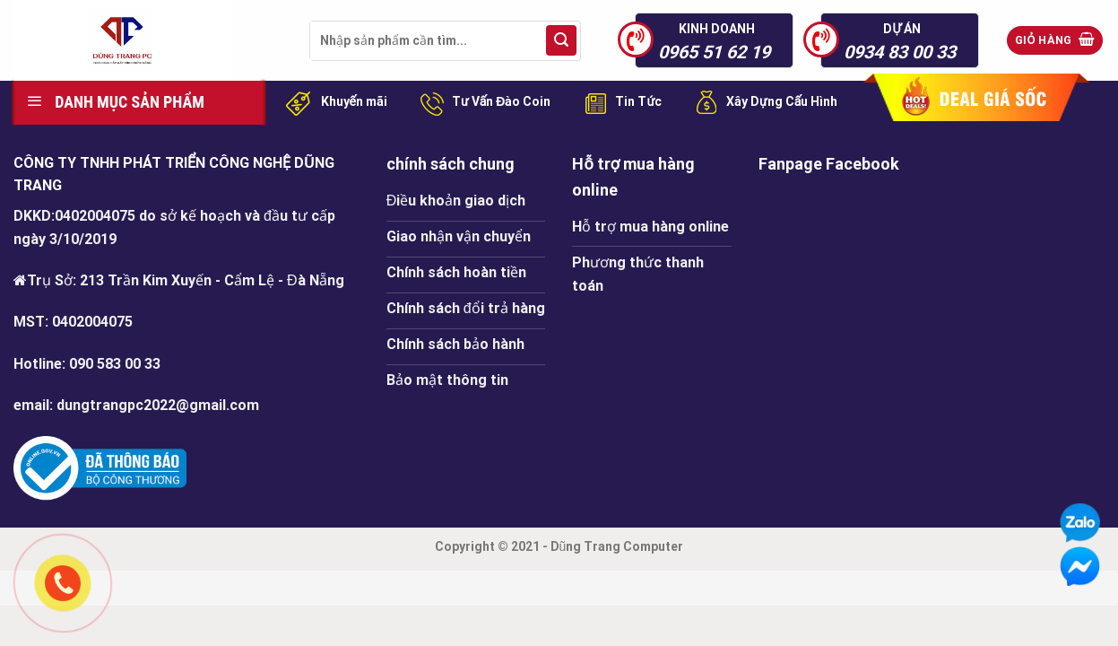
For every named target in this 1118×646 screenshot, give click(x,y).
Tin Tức (619, 102)
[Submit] (561, 40)
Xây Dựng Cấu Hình (763, 102)
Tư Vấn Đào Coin (482, 102)
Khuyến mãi (334, 102)
